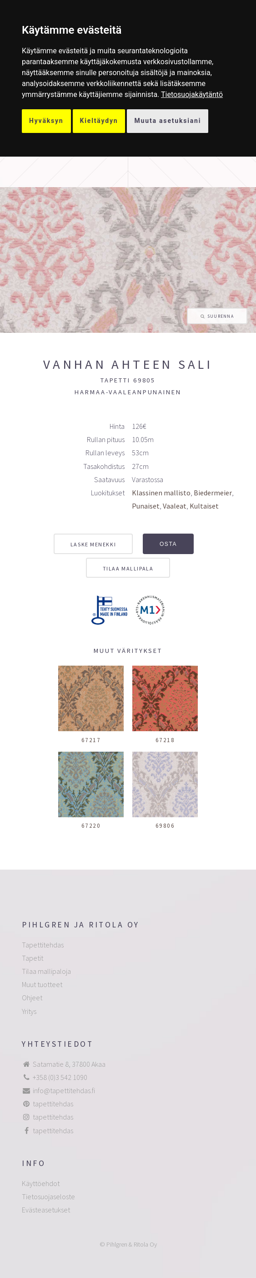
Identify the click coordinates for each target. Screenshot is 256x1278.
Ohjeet (32, 997)
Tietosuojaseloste (48, 1196)
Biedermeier (213, 492)
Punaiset (146, 505)
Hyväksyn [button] (46, 120)
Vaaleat (174, 505)
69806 (165, 825)
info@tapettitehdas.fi (64, 1090)
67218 (165, 739)
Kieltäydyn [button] (99, 120)
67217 (91, 739)
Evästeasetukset (46, 1209)
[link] (192, 94)
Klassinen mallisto (161, 492)
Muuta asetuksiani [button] (167, 120)
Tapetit (32, 957)
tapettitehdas (53, 1103)
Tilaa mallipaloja (46, 971)
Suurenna (220, 316)
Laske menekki (93, 544)
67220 (91, 825)
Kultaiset (204, 505)
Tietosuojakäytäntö (192, 94)
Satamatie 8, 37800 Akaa (69, 1064)
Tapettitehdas (43, 944)
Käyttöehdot (41, 1183)
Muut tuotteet (42, 984)
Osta (168, 544)
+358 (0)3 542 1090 (60, 1077)
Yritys (29, 1011)
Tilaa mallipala (128, 568)
